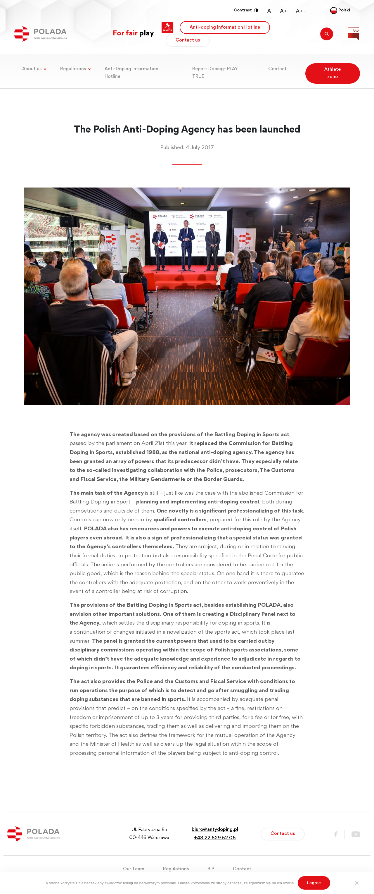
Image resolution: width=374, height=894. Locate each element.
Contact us (188, 40)
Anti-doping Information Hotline (225, 27)
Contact (277, 69)
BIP (210, 869)
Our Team (133, 869)
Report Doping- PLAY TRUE (215, 72)
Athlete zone (332, 73)
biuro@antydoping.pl (215, 830)
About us (31, 69)
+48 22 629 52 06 (215, 838)
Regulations (73, 69)
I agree (314, 883)
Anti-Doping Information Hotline (131, 72)
